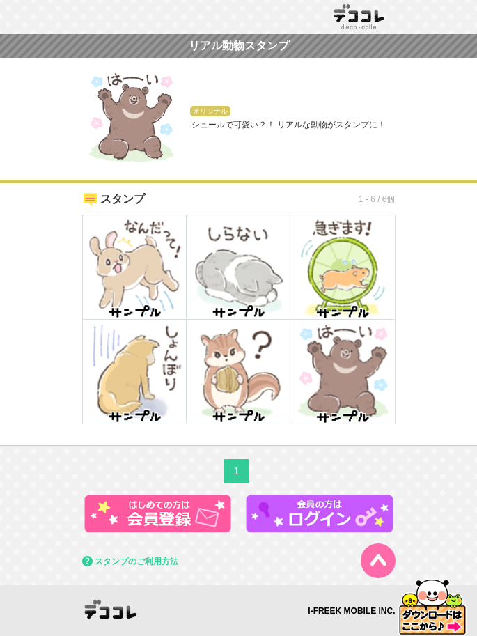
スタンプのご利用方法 (136, 561)
